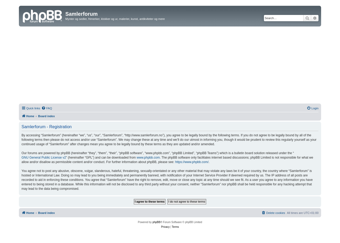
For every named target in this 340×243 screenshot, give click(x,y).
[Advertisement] (170, 65)
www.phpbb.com (148, 157)
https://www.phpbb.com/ (192, 162)
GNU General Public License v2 (44, 157)
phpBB (156, 222)
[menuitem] (46, 108)
